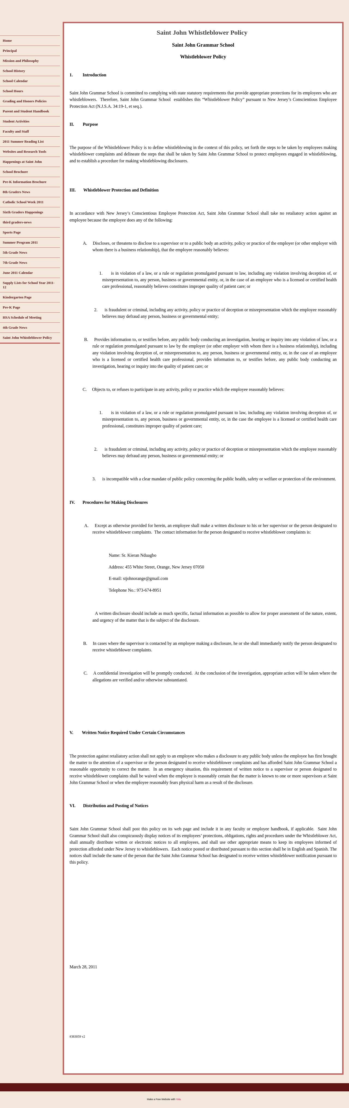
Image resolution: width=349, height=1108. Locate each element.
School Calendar (15, 81)
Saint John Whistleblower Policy (27, 338)
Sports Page (12, 232)
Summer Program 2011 (20, 242)
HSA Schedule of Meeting (22, 317)
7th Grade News (15, 262)
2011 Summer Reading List (23, 141)
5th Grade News (15, 252)
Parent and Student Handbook (26, 111)
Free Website (163, 1099)
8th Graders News (16, 192)
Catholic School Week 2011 (23, 202)
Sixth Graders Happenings (23, 212)
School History (14, 71)
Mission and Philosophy (21, 61)
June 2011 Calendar (18, 273)
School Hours (13, 91)
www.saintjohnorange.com (63, 10)
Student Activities (16, 121)
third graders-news (17, 222)
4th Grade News (15, 327)
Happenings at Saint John (22, 162)
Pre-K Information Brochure (24, 182)
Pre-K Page (11, 307)
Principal (10, 51)
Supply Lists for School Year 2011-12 (29, 285)
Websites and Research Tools (24, 151)
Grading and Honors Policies (25, 101)
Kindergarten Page (17, 297)
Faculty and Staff (16, 131)
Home (7, 40)
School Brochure (15, 172)
